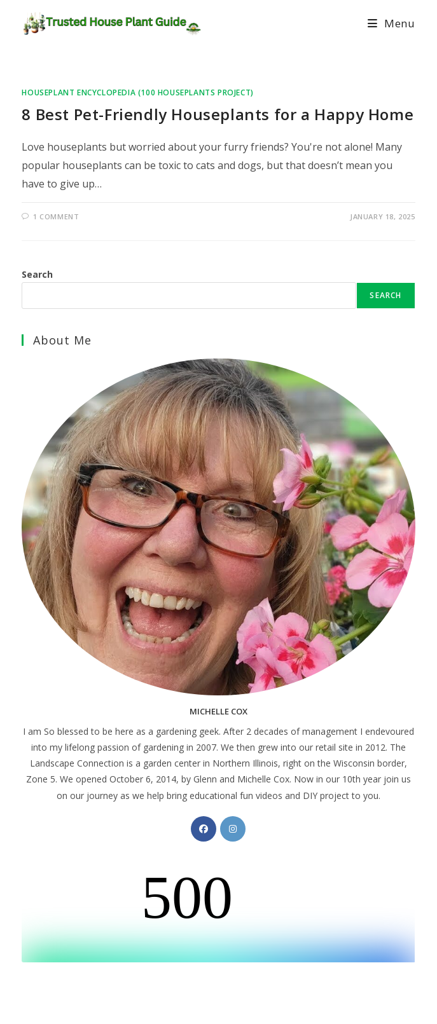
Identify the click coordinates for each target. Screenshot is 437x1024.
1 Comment (56, 216)
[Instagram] (233, 829)
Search (37, 274)
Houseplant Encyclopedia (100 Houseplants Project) (137, 92)
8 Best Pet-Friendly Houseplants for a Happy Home (217, 114)
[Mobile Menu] (391, 23)
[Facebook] (203, 829)
